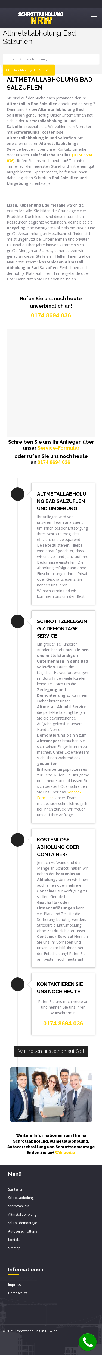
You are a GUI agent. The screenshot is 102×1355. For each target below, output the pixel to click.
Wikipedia (65, 1152)
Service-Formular (58, 448)
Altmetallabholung (33, 59)
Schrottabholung (21, 1197)
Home (9, 59)
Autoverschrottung (22, 1231)
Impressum (17, 1284)
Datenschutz (17, 1293)
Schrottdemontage (22, 1223)
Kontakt (14, 1239)
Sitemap (14, 1248)
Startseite (15, 1189)
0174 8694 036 (54, 462)
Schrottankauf (18, 1206)
